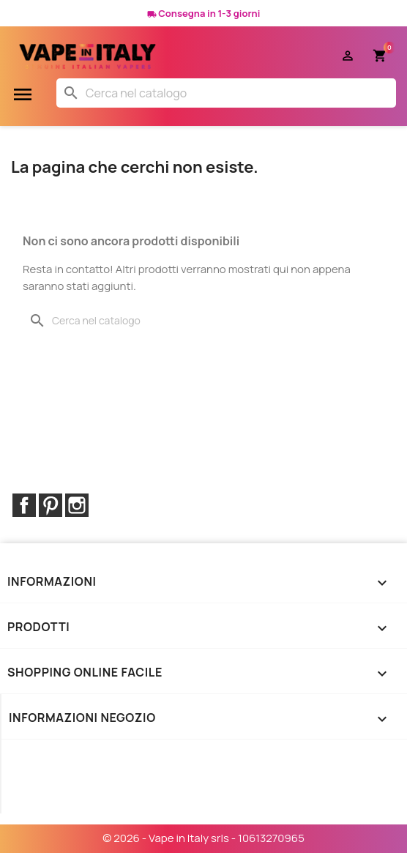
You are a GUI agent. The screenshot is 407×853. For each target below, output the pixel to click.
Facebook (24, 505)
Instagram (77, 505)
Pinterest (50, 505)
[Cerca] (226, 93)
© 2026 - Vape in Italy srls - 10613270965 (203, 838)
